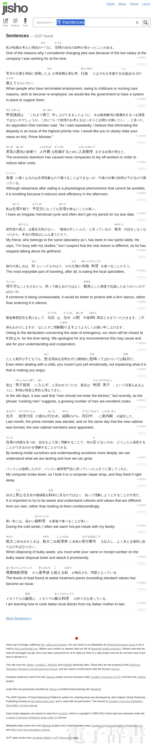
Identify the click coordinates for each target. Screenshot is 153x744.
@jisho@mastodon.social (120, 644)
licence (116, 668)
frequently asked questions (106, 648)
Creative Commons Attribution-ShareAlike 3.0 (116, 725)
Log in (146, 3)
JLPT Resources (62, 737)
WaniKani (95, 689)
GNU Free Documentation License (30, 729)
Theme (134, 3)
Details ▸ (141, 64)
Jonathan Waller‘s (42, 737)
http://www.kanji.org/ (41, 701)
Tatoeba (50, 676)
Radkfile (67, 664)
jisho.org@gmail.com (26, 648)
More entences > (19, 618)
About (122, 3)
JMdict (30, 664)
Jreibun (142, 57)
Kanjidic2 (40, 664)
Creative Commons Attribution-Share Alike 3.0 (32, 717)
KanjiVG (63, 713)
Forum (111, 3)
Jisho (15, 8)
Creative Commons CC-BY (106, 676)
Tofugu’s (53, 689)
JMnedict (52, 664)
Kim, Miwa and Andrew (53, 644)
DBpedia (46, 725)
